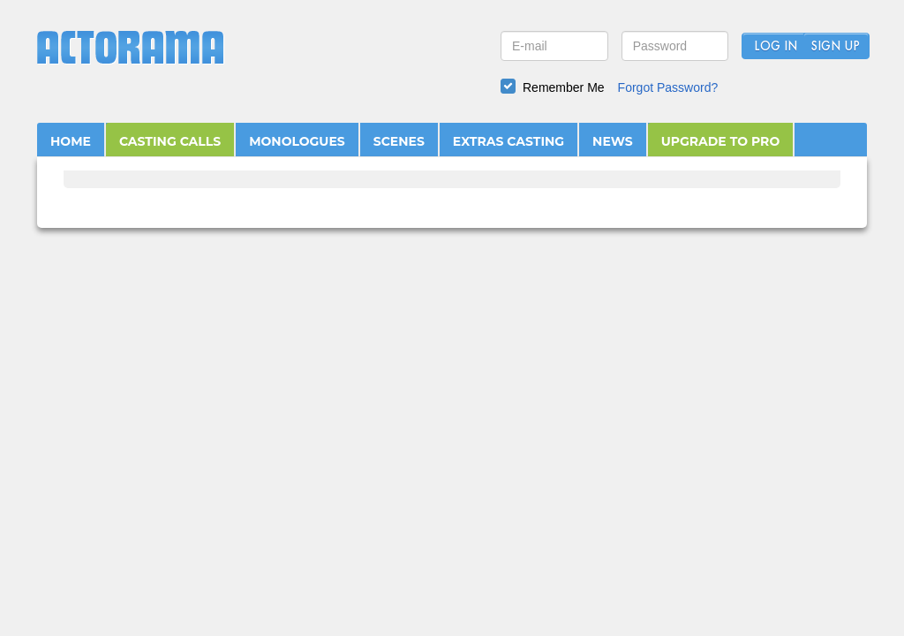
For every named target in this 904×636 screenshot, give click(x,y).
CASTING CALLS (170, 141)
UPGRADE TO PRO (720, 141)
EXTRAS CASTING (508, 141)
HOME (70, 141)
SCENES (399, 141)
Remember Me (564, 87)
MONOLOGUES (297, 141)
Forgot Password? (668, 87)
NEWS (612, 141)
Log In (775, 47)
